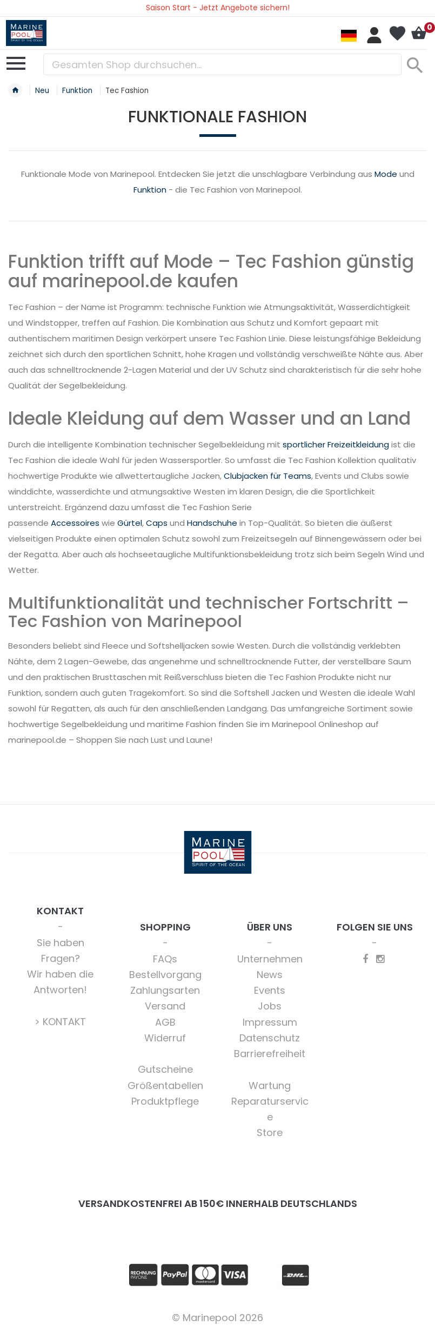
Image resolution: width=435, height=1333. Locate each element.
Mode (385, 174)
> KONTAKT (60, 1021)
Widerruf (165, 1038)
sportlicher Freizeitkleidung (336, 444)
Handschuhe (212, 523)
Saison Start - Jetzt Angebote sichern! (218, 7)
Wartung (270, 1085)
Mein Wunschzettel (397, 33)
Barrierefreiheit (269, 1053)
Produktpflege (165, 1101)
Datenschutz (269, 1038)
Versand (165, 1006)
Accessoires (75, 523)
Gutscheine (165, 1069)
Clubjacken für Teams (267, 475)
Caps (157, 523)
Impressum (270, 1022)
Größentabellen (165, 1085)
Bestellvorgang (165, 974)
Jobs (270, 1006)
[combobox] (222, 64)
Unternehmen (270, 959)
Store (270, 1132)
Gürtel (129, 523)
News (270, 974)
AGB (165, 1022)
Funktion (149, 189)
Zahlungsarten (165, 990)
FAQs (165, 959)
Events (269, 990)
